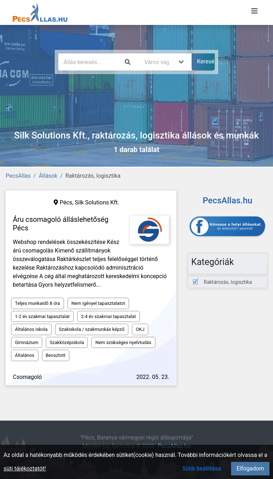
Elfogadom (250, 468)
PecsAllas (18, 175)
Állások (48, 175)
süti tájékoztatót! (25, 468)
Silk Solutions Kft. (97, 202)
